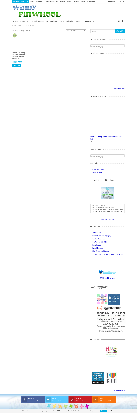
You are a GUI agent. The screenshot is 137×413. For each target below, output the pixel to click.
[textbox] (108, 46)
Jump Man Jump (97, 248)
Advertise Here (119, 89)
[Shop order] (76, 30)
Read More (111, 411)
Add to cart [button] (17, 65)
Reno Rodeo (96, 245)
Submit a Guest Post (51, 1)
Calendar (76, 1)
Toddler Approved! (98, 239)
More (88, 1)
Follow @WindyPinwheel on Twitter (107, 270)
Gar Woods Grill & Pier (100, 242)
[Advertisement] (98, 351)
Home (32, 1)
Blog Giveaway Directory (101, 251)
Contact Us (88, 21)
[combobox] (107, 45)
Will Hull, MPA (97, 172)
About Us (39, 1)
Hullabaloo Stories (98, 169)
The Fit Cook (96, 233)
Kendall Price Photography (101, 236)
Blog (68, 1)
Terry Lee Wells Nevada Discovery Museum (107, 254)
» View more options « (107, 219)
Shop (83, 1)
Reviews (62, 1)
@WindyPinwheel (107, 278)
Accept (103, 411)
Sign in (111, 1)
